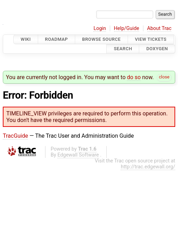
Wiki (26, 39)
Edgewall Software (78, 155)
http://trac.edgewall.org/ (148, 167)
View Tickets (150, 39)
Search (123, 49)
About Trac (159, 28)
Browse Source (101, 39)
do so (134, 77)
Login (99, 28)
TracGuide (15, 135)
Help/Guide (126, 28)
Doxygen (157, 49)
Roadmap (56, 39)
